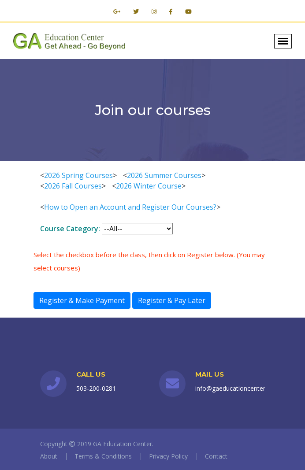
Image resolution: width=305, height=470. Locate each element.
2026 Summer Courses (164, 175)
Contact (216, 456)
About (48, 456)
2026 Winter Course (149, 186)
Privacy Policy (168, 456)
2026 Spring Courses (78, 175)
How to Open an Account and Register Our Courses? (130, 207)
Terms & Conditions (103, 456)
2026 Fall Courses (73, 186)
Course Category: (70, 228)
